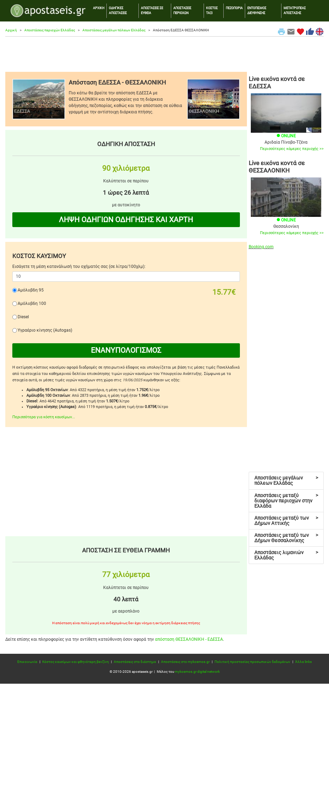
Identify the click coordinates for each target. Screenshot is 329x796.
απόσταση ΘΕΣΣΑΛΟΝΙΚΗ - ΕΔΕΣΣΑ (189, 639)
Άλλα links (303, 661)
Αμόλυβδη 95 (31, 290)
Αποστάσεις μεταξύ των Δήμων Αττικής (286, 520)
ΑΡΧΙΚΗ (98, 8)
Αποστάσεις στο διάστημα (135, 661)
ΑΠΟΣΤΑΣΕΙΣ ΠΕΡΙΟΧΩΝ (182, 10)
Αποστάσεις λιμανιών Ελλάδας (286, 555)
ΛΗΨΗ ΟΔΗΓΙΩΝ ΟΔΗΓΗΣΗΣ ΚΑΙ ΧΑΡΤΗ (126, 219)
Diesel (23, 316)
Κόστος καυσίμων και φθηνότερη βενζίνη (75, 661)
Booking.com (261, 246)
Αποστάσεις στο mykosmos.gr (185, 661)
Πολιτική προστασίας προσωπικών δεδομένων (252, 661)
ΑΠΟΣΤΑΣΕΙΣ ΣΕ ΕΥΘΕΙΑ (152, 10)
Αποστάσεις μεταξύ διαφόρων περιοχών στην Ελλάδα (286, 501)
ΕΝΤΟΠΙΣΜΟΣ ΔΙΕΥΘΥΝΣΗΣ (256, 10)
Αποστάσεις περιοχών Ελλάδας (49, 30)
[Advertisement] (164, 54)
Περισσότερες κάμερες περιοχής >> (292, 148)
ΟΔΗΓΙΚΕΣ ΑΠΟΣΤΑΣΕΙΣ (118, 10)
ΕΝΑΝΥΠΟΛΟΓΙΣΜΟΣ (126, 350)
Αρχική (11, 30)
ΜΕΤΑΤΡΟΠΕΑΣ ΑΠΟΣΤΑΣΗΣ (295, 10)
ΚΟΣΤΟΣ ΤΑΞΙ (212, 10)
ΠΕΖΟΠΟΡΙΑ (234, 8)
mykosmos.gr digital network (197, 671)
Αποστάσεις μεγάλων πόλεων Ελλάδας (113, 30)
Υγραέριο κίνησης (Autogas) (45, 330)
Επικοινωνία (27, 661)
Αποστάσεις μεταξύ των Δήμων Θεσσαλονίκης (286, 537)
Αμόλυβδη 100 (32, 303)
